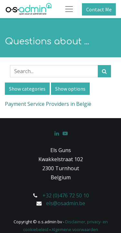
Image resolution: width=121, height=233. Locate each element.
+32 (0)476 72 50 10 (66, 195)
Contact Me (99, 9)
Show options (70, 88)
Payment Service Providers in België (48, 103)
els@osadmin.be (65, 203)
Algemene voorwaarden (75, 229)
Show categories (27, 88)
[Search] (104, 71)
